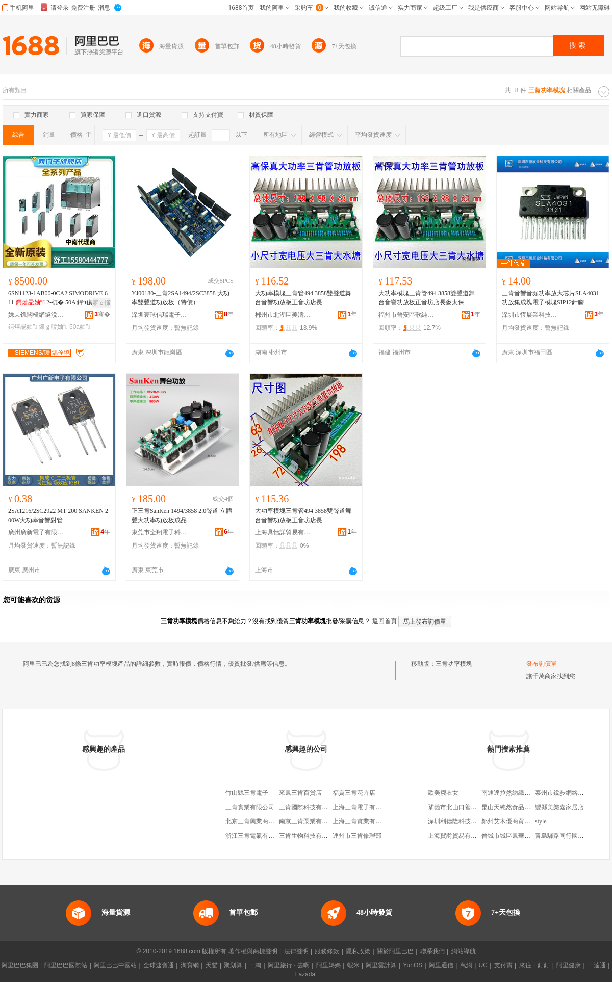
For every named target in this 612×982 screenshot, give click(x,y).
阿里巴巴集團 (20, 965)
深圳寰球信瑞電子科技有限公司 (160, 314)
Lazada (305, 974)
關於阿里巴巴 (395, 951)
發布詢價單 (541, 663)
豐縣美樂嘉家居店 (559, 807)
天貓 (212, 965)
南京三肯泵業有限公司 (309, 821)
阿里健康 (568, 965)
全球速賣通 (158, 965)
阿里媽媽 (328, 965)
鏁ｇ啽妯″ (53, 326)
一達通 (597, 965)
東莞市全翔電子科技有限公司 (160, 532)
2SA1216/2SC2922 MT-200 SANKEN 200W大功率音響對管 (58, 515)
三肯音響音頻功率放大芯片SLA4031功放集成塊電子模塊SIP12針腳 (550, 298)
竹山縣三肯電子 (246, 792)
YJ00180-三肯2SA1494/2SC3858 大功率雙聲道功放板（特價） (181, 298)
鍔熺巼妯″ (22, 326)
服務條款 (327, 951)
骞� (102, 314)
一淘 (255, 965)
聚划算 (233, 965)
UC (483, 965)
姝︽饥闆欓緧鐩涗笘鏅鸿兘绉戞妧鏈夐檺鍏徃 (36, 314)
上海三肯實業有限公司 (363, 821)
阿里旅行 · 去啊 (289, 965)
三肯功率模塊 (454, 663)
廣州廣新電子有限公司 (36, 532)
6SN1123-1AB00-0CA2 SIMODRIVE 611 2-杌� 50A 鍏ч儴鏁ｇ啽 (58, 298)
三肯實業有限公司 (249, 807)
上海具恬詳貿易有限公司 (283, 532)
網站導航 (463, 951)
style (541, 821)
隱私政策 (358, 951)
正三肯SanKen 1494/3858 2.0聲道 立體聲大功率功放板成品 (182, 515)
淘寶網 (190, 965)
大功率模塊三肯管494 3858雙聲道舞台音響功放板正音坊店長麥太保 (426, 298)
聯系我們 (432, 951)
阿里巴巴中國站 (115, 965)
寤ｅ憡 (101, 302)
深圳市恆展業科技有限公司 (530, 314)
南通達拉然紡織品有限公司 (518, 792)
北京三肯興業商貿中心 (256, 821)
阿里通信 (441, 965)
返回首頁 (384, 621)
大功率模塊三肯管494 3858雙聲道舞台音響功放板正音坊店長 (303, 298)
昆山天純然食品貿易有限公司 (521, 807)
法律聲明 (296, 951)
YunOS (412, 965)
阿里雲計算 (381, 965)
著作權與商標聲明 (252, 951)
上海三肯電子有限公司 (363, 807)
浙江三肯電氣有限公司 (256, 835)
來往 (525, 965)
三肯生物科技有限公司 (309, 835)
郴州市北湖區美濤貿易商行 (283, 314)
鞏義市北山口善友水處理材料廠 (471, 807)
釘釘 (544, 965)
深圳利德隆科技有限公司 (461, 821)
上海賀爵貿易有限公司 (458, 835)
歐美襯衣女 (443, 792)
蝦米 (353, 965)
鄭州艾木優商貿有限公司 (515, 821)
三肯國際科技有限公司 (309, 807)
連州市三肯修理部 (357, 835)
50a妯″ (79, 326)
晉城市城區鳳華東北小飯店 (518, 835)
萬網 (466, 965)
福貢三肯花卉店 (354, 792)
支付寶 (503, 965)
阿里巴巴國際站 (65, 965)
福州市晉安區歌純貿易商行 (406, 314)
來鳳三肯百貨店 (300, 792)
